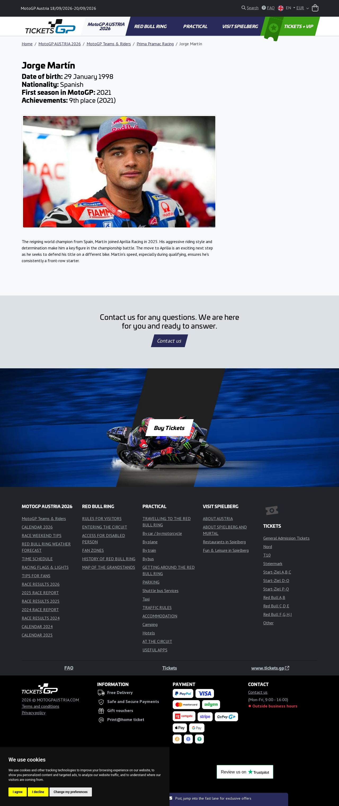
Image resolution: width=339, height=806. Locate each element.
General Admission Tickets (286, 538)
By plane (150, 541)
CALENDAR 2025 (37, 635)
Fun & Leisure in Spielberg (226, 550)
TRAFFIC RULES (157, 607)
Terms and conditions (40, 706)
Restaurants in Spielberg (224, 541)
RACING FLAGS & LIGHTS (45, 567)
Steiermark (272, 563)
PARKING (150, 582)
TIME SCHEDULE (37, 558)
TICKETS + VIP (289, 26)
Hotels (148, 632)
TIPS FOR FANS (36, 575)
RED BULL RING (151, 26)
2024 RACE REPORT (40, 609)
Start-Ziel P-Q (276, 589)
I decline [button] (38, 792)
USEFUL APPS (154, 649)
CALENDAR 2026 (37, 527)
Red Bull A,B (274, 597)
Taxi (146, 599)
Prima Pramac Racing (155, 43)
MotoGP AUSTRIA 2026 (106, 26)
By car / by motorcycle (162, 533)
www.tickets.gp (270, 668)
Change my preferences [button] (71, 792)
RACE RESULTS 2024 (41, 618)
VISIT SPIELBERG (240, 26)
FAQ (68, 668)
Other (268, 622)
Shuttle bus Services (160, 590)
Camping (150, 624)
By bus (148, 558)
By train (149, 550)
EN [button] (285, 8)
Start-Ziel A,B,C (277, 572)
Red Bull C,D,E (276, 605)
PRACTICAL (195, 26)
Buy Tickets (169, 428)
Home (27, 43)
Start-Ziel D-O (276, 580)
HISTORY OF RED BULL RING (108, 558)
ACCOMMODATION (159, 616)
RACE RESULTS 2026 (41, 584)
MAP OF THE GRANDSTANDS (108, 567)
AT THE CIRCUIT (157, 641)
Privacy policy (33, 712)
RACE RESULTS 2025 (41, 601)
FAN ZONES (93, 550)
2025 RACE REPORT (40, 592)
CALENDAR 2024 (37, 626)
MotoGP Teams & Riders (109, 43)
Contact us (169, 340)
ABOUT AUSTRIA (218, 518)
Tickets (169, 668)
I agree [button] (18, 792)
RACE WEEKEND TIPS (41, 535)
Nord (267, 546)
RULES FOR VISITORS (102, 518)
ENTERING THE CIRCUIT (104, 527)
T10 (267, 555)
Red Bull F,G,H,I (277, 614)
